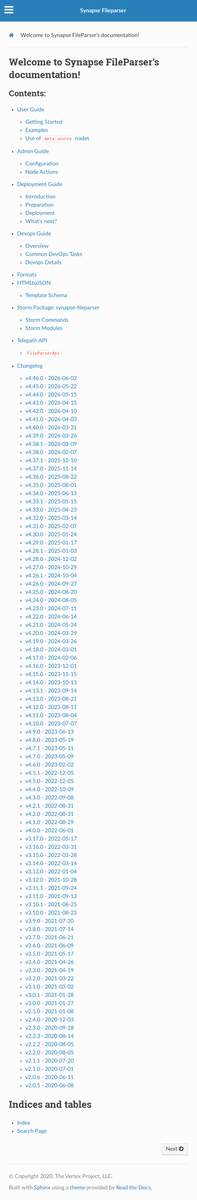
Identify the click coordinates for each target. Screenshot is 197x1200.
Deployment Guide (39, 184)
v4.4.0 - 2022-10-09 (49, 789)
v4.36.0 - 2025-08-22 (51, 477)
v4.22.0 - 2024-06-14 (51, 617)
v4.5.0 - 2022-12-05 (49, 781)
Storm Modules (43, 328)
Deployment (40, 213)
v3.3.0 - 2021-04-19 (49, 970)
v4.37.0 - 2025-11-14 (51, 469)
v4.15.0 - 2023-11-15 (51, 674)
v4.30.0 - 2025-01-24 (51, 534)
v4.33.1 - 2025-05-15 (51, 501)
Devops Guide (34, 233)
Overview (37, 246)
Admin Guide (33, 151)
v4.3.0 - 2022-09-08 (49, 797)
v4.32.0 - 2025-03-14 (51, 518)
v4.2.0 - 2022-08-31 (49, 814)
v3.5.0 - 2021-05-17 (49, 954)
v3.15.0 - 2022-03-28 (51, 855)
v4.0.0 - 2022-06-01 (49, 830)
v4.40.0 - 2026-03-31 (51, 427)
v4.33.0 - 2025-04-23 (51, 510)
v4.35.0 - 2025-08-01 (51, 485)
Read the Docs (133, 1187)
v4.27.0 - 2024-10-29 (51, 567)
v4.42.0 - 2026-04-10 (51, 411)
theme (77, 1187)
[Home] (11, 35)
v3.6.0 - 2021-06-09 (49, 945)
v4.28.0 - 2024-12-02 (51, 559)
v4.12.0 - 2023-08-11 (51, 707)
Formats (27, 275)
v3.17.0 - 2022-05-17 (51, 839)
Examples (36, 130)
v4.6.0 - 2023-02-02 (49, 765)
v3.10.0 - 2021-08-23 (51, 913)
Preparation (39, 205)
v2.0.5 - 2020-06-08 (49, 1085)
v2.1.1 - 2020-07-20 (49, 1061)
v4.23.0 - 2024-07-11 (51, 608)
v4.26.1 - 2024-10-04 (51, 575)
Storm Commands (47, 320)
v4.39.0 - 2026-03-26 (51, 436)
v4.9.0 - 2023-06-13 (49, 732)
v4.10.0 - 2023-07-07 (51, 723)
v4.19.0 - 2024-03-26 (51, 641)
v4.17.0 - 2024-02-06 (51, 658)
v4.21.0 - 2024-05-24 (51, 625)
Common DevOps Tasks (53, 254)
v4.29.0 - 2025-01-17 (51, 543)
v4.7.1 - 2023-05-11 (49, 748)
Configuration (42, 164)
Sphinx (42, 1187)
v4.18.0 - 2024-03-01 (51, 649)
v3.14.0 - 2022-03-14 (51, 863)
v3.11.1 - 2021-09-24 (51, 888)
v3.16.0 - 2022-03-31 (51, 847)
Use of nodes (57, 138)
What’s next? (41, 221)
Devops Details (43, 262)
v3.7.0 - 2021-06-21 (49, 937)
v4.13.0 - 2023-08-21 (51, 699)
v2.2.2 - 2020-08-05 (49, 1044)
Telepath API (32, 340)
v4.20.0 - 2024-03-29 (51, 633)
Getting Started (43, 122)
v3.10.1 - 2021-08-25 (51, 904)
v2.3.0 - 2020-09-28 (49, 1028)
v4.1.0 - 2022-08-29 (49, 822)
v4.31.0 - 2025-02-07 (51, 526)
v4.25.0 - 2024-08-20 (51, 592)
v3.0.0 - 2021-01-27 (49, 1003)
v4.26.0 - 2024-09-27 (51, 584)
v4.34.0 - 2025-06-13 (51, 493)
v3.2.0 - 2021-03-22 (49, 978)
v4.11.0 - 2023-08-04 (51, 715)
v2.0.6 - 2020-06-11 (49, 1077)
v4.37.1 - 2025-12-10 (51, 460)
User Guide (30, 109)
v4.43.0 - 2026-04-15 (51, 403)
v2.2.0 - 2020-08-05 (49, 1052)
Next (175, 1149)
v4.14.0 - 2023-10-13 (51, 682)
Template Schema (46, 295)
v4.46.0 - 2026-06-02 (51, 378)
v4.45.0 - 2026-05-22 (51, 386)
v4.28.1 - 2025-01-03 (51, 551)
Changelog (29, 366)
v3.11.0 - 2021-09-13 (51, 896)
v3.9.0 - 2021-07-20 (49, 921)
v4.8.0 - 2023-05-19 (49, 740)
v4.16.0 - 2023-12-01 (51, 666)
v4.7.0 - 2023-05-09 (49, 756)
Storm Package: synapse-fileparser (58, 307)
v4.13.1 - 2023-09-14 (51, 691)
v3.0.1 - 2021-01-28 (49, 995)
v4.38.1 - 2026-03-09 (51, 444)
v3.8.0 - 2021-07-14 (49, 929)
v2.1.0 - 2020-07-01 (49, 1069)
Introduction (40, 196)
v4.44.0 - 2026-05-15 (51, 394)
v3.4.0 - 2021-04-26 (49, 962)
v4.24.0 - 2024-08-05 (51, 600)
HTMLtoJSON (34, 283)
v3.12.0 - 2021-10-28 (51, 880)
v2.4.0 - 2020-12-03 (49, 1020)
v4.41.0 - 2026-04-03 (51, 419)
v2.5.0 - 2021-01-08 (49, 1011)
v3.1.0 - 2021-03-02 (49, 987)
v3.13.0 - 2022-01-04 (51, 871)
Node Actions (41, 172)
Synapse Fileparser (103, 10)
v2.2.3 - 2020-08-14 (49, 1036)
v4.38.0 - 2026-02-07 (51, 452)
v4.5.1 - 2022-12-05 (49, 773)
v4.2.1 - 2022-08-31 (49, 806)
